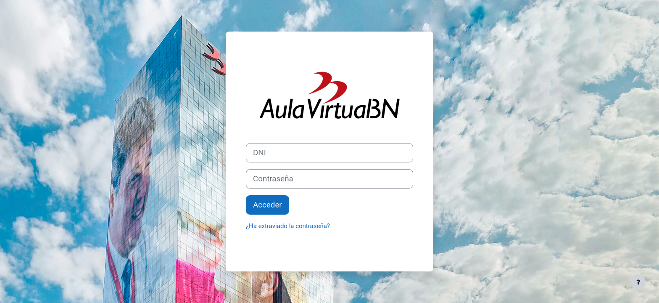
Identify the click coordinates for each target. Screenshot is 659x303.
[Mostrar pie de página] (638, 282)
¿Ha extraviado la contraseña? (288, 226)
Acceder (267, 205)
